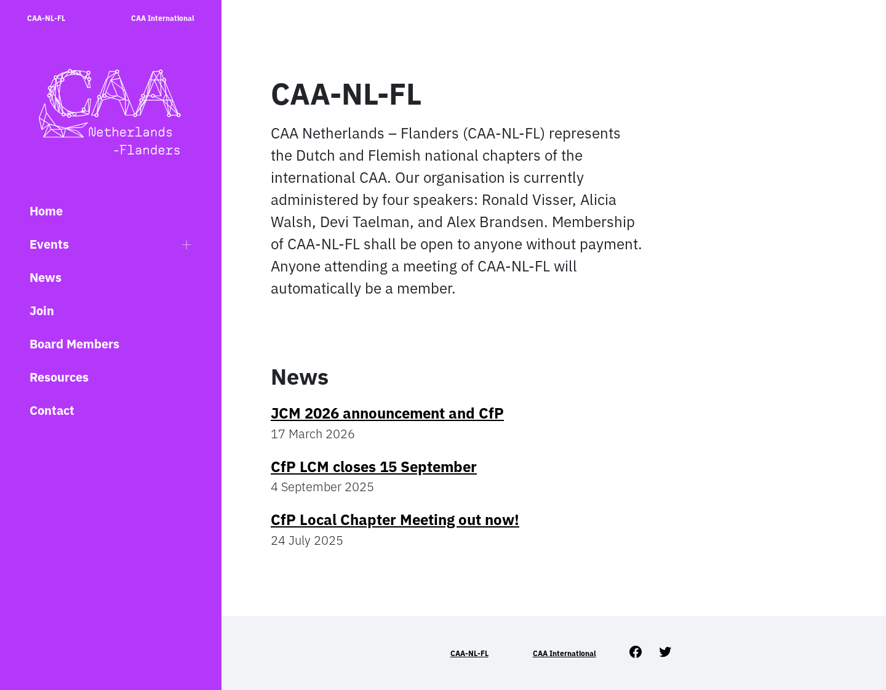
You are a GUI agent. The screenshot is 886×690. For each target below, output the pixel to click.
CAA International (162, 18)
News (46, 277)
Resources (59, 377)
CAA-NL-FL (46, 18)
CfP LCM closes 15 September (374, 466)
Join (42, 310)
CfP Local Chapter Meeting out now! (395, 519)
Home (46, 211)
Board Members (74, 343)
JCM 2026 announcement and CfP (387, 413)
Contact (52, 410)
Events (49, 244)
